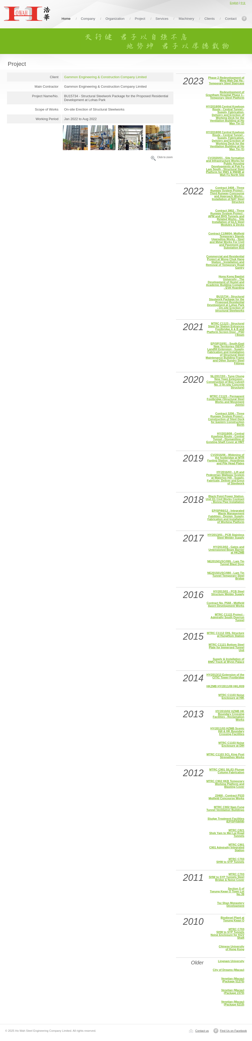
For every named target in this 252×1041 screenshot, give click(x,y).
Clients (209, 19)
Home (66, 19)
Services (162, 19)
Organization (114, 19)
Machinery (186, 19)
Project (140, 19)
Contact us (202, 1030)
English (234, 3)
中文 (243, 3)
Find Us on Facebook (233, 1030)
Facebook (244, 18)
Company (88, 19)
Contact (231, 19)
